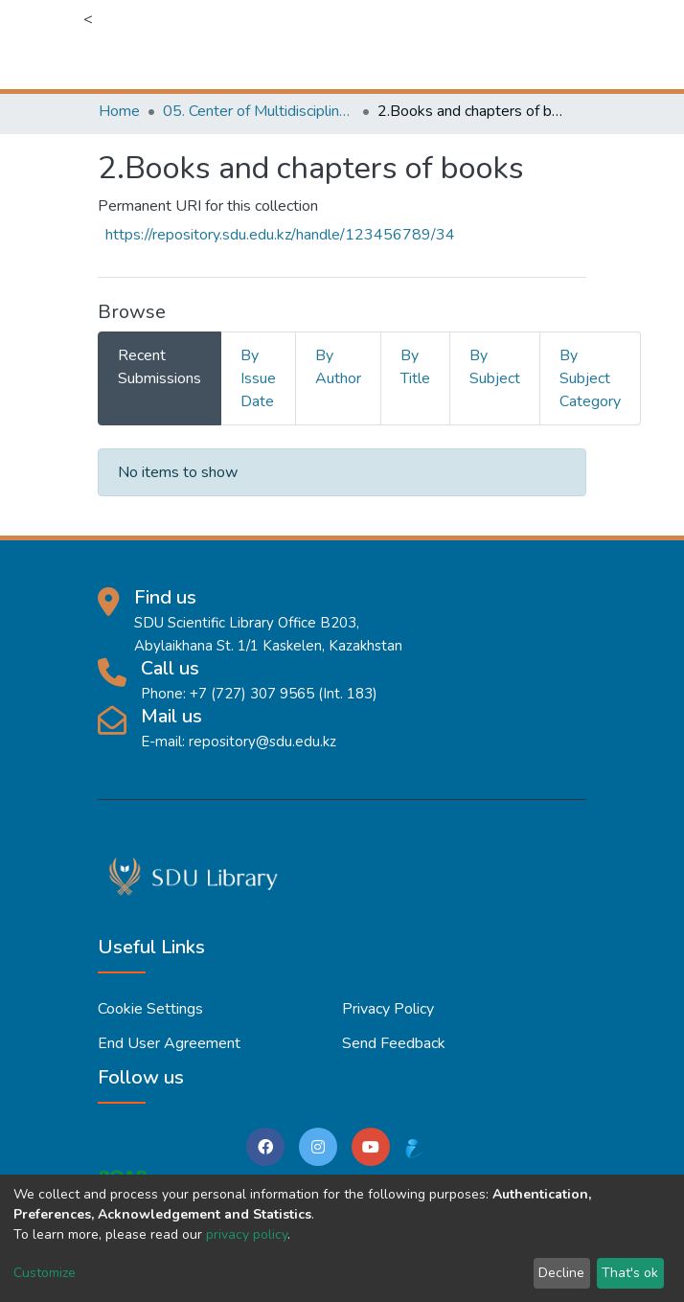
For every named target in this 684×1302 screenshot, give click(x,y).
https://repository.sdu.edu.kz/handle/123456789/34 (280, 234)
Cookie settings (150, 1008)
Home (119, 111)
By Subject (494, 367)
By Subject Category (590, 378)
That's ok (630, 1273)
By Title (415, 367)
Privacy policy (388, 1008)
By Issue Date (258, 378)
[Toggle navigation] (574, 44)
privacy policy (246, 1234)
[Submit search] (446, 44)
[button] (474, 44)
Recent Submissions (159, 367)
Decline (561, 1273)
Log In (516, 44)
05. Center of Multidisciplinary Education (258, 111)
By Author (338, 367)
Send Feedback (393, 1043)
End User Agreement (169, 1043)
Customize (44, 1273)
